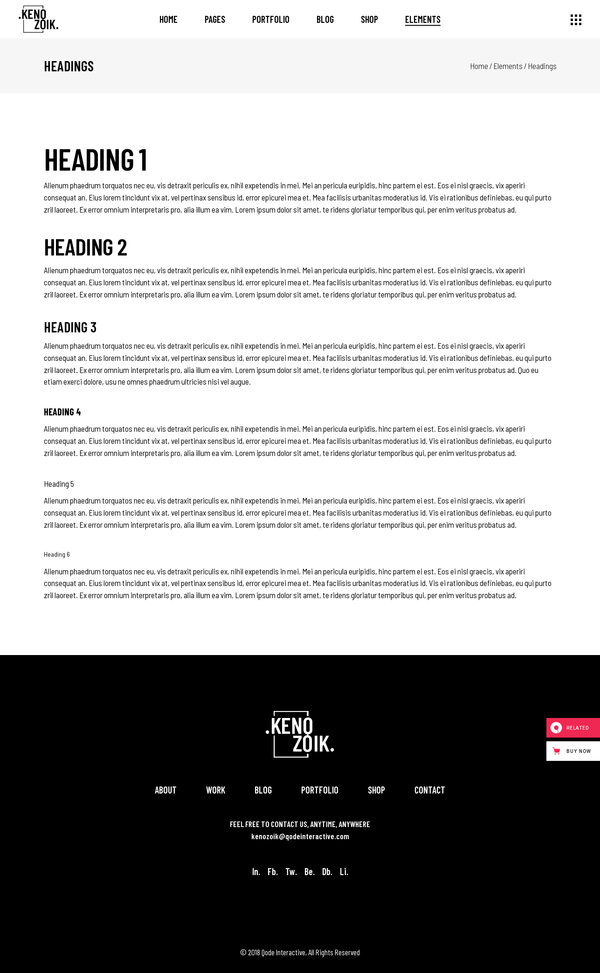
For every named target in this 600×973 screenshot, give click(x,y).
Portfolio (319, 789)
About (166, 789)
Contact (429, 789)
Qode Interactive (283, 952)
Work (215, 789)
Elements (508, 65)
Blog (263, 789)
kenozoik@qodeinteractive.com (300, 836)
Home (479, 65)
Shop (376, 789)
